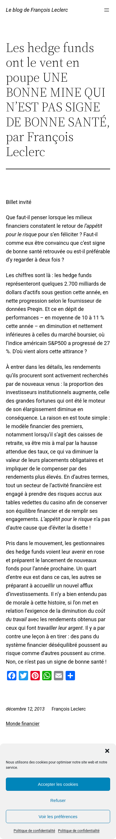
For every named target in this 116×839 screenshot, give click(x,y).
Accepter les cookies (58, 784)
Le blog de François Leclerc (37, 10)
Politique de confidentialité (34, 831)
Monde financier (23, 723)
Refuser (58, 800)
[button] (107, 751)
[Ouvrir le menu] (106, 10)
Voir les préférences (58, 816)
